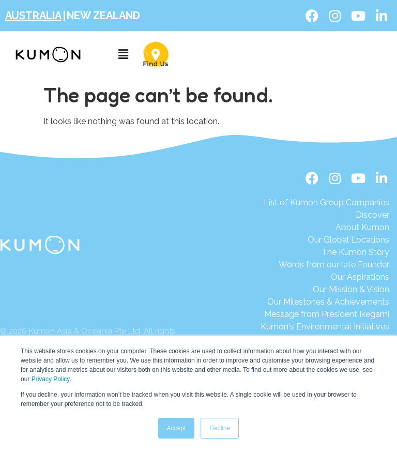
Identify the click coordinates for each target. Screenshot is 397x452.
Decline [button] (219, 428)
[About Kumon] (326, 227)
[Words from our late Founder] (326, 265)
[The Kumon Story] (326, 252)
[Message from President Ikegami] (325, 314)
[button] (123, 54)
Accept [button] (176, 428)
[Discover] (326, 215)
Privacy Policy (51, 379)
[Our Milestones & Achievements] (325, 302)
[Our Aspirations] (326, 277)
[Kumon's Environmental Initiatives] (325, 327)
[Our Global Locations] (326, 240)
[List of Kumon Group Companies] (326, 203)
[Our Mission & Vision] (326, 289)
